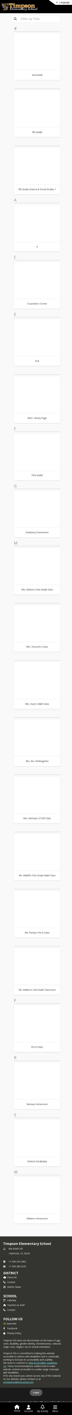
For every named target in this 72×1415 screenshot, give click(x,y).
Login (36, 1392)
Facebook (10, 1328)
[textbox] (39, 19)
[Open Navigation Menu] (55, 1409)
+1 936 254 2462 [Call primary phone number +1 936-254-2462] (17, 1261)
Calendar (9, 1300)
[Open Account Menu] (28, 1409)
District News (12, 1286)
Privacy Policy (12, 1333)
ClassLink (10, 1277)
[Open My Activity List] (42, 1409)
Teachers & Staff (14, 1305)
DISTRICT (10, 1273)
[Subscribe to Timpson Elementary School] (9, 1323)
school (10, 1296)
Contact (9, 1282)
